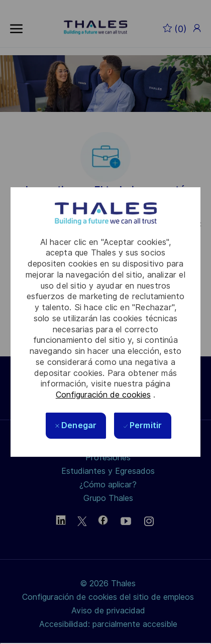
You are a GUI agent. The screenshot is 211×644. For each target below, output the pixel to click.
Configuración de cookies (103, 395)
